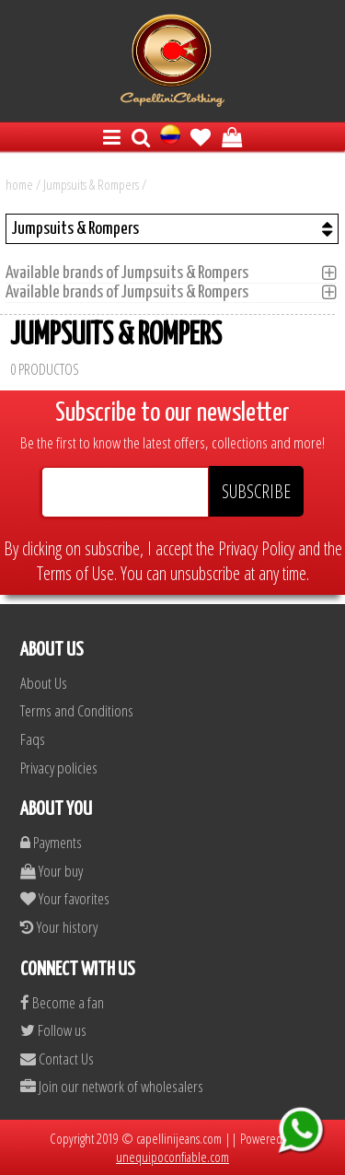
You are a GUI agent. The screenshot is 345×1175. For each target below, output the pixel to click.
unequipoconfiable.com (172, 1156)
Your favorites (64, 898)
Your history (59, 926)
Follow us (53, 1030)
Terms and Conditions (76, 710)
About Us (43, 682)
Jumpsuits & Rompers (91, 184)
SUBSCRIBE (256, 491)
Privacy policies (59, 767)
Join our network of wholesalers (111, 1086)
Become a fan (62, 1002)
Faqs (32, 739)
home (19, 184)
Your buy (51, 870)
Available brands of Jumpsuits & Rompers (132, 273)
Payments (51, 842)
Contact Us (57, 1058)
